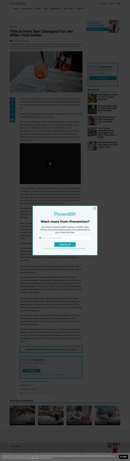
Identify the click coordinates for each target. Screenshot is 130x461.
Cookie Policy (34, 458)
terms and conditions (79, 248)
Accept (123, 457)
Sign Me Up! (65, 245)
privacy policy (66, 248)
